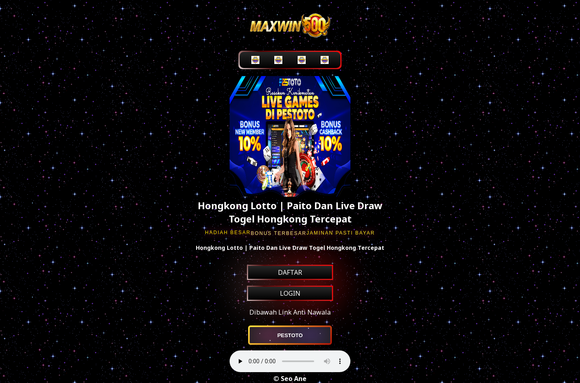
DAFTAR (290, 272)
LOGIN (290, 293)
